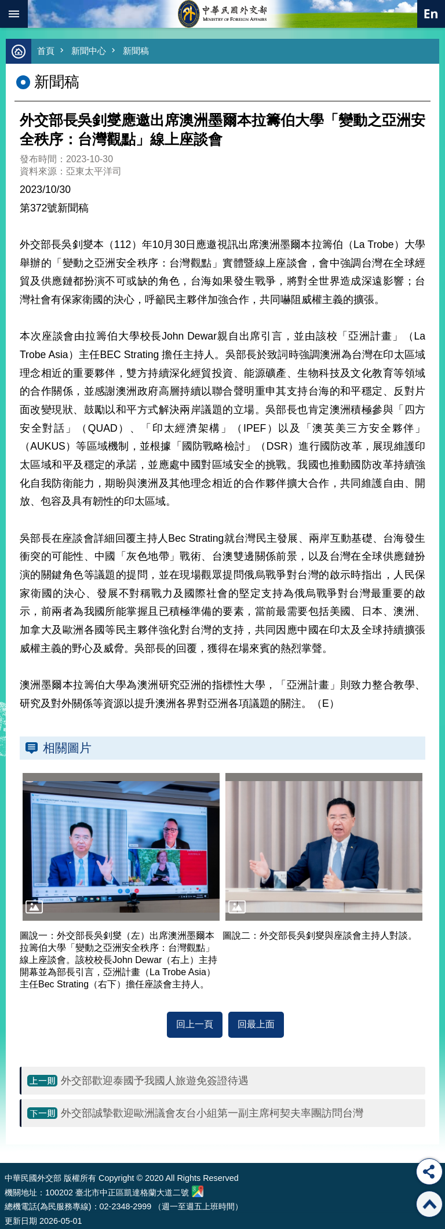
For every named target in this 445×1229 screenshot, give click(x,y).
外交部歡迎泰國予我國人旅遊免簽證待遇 (155, 1080)
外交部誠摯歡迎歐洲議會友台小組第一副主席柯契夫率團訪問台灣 (212, 1113)
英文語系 (431, 14)
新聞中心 (88, 51)
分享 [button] (429, 1171)
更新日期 (21, 1221)
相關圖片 (67, 747)
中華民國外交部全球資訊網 (222, 14)
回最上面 (256, 1024)
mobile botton (14, 14)
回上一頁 (194, 1024)
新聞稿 (136, 51)
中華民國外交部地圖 (197, 1191)
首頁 (45, 51)
